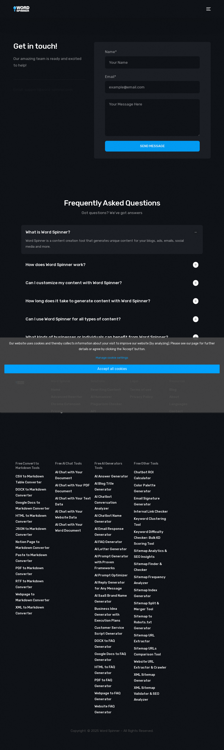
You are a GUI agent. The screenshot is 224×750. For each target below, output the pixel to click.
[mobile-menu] (208, 9)
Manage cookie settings (112, 357)
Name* (111, 51)
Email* (110, 75)
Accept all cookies (112, 369)
